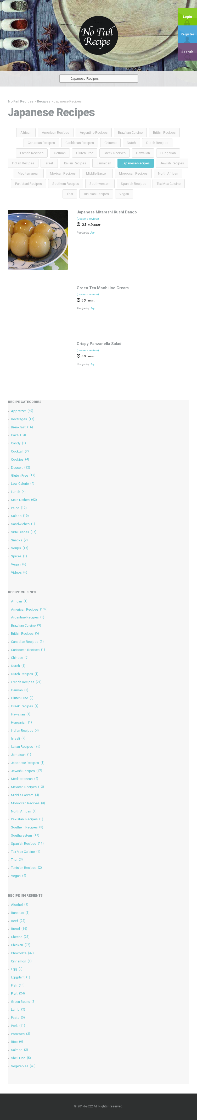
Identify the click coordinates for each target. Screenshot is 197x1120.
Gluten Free (84, 153)
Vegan (124, 194)
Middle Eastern (97, 173)
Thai (70, 194)
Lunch (18, 492)
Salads (20, 516)
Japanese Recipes (136, 163)
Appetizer (22, 411)
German (60, 153)
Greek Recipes (115, 153)
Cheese (20, 937)
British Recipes (164, 132)
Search (187, 52)
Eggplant (20, 977)
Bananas (20, 913)
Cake (18, 435)
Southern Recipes (65, 184)
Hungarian (168, 153)
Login (187, 17)
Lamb (18, 1009)
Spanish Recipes (133, 184)
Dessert (20, 468)
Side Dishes (23, 532)
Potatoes (20, 1034)
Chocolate (22, 953)
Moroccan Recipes (133, 173)
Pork (18, 1026)
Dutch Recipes (157, 143)
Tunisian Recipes (96, 194)
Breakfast (22, 427)
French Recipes (31, 153)
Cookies (20, 459)
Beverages (22, 419)
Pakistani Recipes (28, 184)
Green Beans (23, 1002)
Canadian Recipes (41, 143)
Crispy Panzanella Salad (99, 343)
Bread (19, 929)
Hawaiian (143, 153)
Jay (92, 232)
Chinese (110, 143)
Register (187, 34)
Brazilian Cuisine (130, 132)
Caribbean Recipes (79, 143)
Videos (19, 572)
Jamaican (104, 163)
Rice (17, 1042)
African (25, 132)
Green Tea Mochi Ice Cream (103, 288)
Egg (16, 969)
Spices (19, 556)
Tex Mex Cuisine (169, 184)
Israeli (49, 163)
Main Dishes (24, 500)
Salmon (19, 1050)
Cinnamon (21, 961)
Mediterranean (29, 173)
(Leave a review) (88, 218)
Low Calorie (22, 484)
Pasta (18, 1018)
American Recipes (55, 132)
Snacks (19, 540)
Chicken (20, 945)
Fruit (18, 993)
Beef (18, 921)
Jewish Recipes (172, 163)
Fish (18, 985)
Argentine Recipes (94, 132)
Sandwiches (23, 524)
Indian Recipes (23, 163)
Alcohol (19, 905)
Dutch (131, 143)
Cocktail (20, 451)
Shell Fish (21, 1058)
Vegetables (23, 1066)
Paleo (19, 508)
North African (168, 173)
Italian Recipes (75, 163)
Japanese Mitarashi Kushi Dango (107, 212)
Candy (18, 443)
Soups (19, 548)
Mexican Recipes (63, 173)
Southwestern (99, 184)
